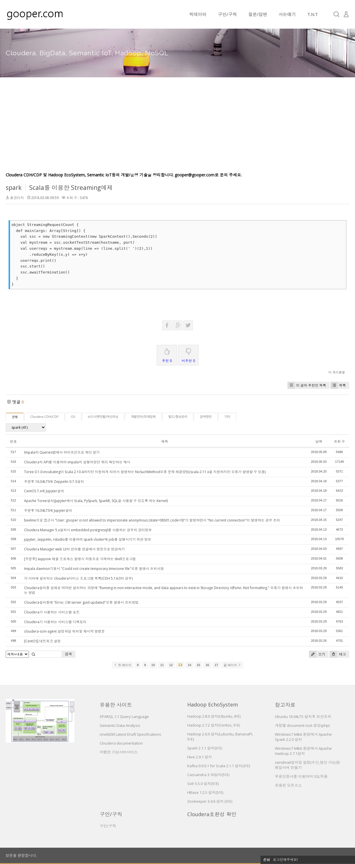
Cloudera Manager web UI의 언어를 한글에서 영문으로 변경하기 (74, 549)
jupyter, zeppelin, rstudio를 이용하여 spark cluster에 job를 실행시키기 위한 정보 (87, 539)
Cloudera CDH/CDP (44, 416)
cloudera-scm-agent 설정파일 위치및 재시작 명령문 (64, 631)
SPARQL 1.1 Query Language (124, 716)
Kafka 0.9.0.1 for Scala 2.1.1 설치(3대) (218, 765)
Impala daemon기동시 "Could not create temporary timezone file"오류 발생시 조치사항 (94, 568)
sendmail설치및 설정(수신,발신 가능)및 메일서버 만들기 (307, 765)
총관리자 (17, 197)
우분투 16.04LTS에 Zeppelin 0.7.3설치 (54, 481)
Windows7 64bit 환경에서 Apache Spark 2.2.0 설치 (303, 737)
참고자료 (285, 704)
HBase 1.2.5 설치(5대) (205, 792)
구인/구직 (227, 14)
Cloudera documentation (121, 743)
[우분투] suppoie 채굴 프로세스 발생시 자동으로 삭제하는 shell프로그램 (80, 558)
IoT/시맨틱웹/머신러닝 (103, 416)
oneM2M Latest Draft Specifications (130, 734)
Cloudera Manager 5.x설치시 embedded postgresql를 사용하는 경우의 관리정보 (88, 530)
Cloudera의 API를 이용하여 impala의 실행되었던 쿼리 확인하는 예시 (77, 462)
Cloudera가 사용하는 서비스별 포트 (52, 612)
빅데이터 (197, 14)
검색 (68, 654)
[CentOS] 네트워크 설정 (42, 641)
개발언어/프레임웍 (143, 416)
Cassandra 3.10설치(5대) (208, 774)
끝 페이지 (232, 665)
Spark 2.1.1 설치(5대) (204, 748)
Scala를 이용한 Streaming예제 (71, 188)
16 (207, 665)
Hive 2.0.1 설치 (199, 756)
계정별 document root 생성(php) (302, 725)
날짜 (318, 441)
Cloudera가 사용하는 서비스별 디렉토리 (55, 621)
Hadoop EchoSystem (212, 704)
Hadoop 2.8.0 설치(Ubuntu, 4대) (213, 716)
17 (216, 665)
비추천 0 (188, 354)
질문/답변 (257, 14)
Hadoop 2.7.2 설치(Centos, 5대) (213, 725)
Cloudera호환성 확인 (211, 814)
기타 (227, 416)
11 (162, 665)
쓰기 (317, 654)
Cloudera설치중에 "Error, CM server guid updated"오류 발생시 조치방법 (81, 602)
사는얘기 (287, 14)
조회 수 (339, 441)
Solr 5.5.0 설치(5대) (203, 783)
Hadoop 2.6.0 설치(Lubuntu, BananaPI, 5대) (220, 736)
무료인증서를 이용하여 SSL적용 (301, 776)
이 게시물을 (336, 372)
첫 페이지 (122, 665)
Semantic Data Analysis (120, 725)
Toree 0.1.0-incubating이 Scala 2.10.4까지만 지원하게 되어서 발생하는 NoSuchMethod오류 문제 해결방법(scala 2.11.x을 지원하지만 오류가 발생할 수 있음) (145, 471)
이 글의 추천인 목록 (306, 385)
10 (153, 665)
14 (189, 665)
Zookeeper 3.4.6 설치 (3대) (209, 801)
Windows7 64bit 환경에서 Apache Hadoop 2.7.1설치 (303, 751)
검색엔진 (206, 416)
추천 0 (167, 354)
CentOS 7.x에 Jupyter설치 (44, 491)
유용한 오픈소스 (288, 785)
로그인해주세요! (285, 859)
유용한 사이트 (116, 704)
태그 (338, 654)
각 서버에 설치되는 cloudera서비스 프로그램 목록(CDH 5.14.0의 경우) (78, 578)
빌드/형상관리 (177, 416)
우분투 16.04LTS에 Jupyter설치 (48, 510)
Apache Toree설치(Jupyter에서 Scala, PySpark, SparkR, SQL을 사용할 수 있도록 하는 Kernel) (96, 500)
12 (171, 665)
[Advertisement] (177, 129)
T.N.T (312, 14)
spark (13, 188)
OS (73, 416)
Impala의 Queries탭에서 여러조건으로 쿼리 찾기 (62, 452)
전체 (15, 417)
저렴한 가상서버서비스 (119, 752)
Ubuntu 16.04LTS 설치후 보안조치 (303, 716)
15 (198, 665)
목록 (338, 385)
